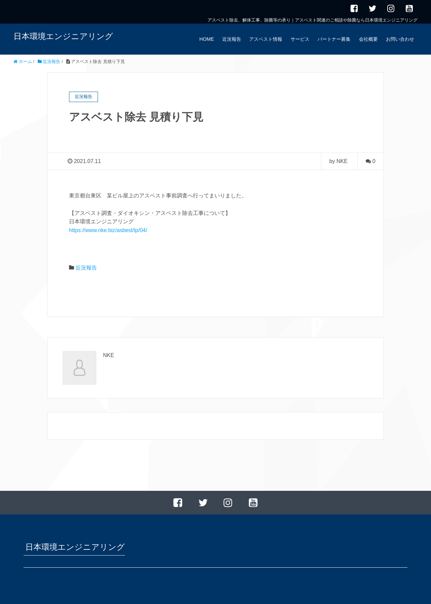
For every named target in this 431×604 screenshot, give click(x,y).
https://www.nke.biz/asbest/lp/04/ (108, 230)
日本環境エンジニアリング (63, 36)
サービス (300, 39)
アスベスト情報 (265, 39)
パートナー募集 (334, 39)
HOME (206, 39)
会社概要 (368, 39)
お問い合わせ (400, 39)
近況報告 (231, 39)
